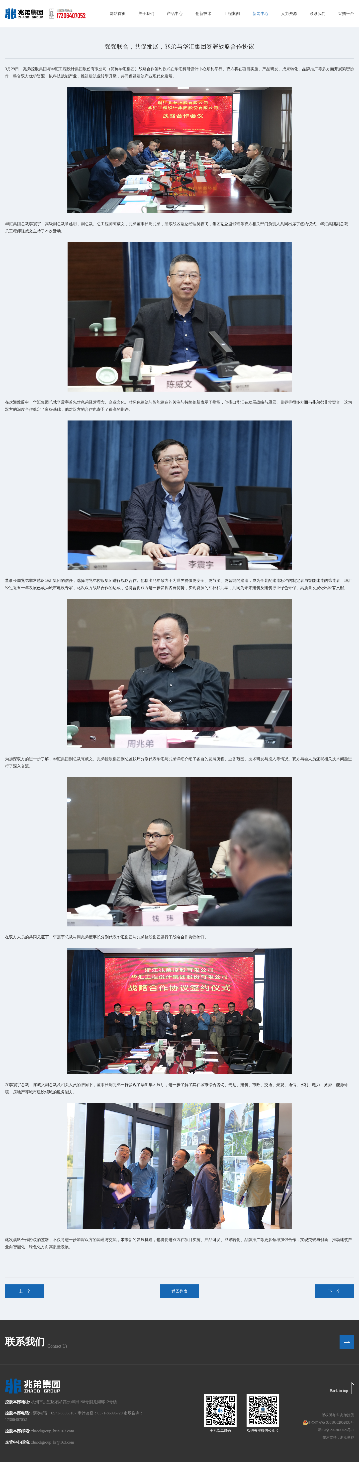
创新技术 (203, 13)
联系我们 (318, 13)
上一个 (25, 1291)
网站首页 (118, 13)
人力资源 (289, 13)
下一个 (334, 1291)
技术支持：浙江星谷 (338, 1437)
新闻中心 (261, 13)
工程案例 (232, 13)
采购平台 (346, 13)
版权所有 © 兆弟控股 (338, 1415)
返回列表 (179, 1291)
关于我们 (146, 13)
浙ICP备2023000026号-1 (336, 1430)
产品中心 (175, 13)
